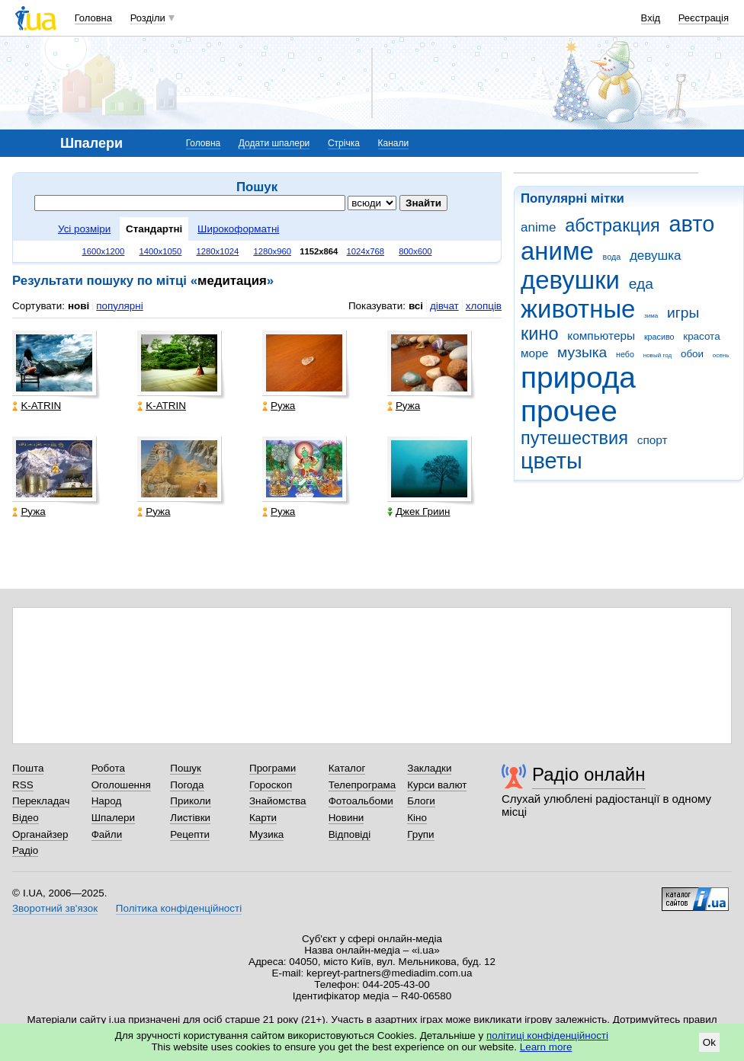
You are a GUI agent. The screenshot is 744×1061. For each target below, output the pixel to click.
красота (701, 336)
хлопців (484, 306)
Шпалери (113, 817)
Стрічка (344, 143)
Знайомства (277, 801)
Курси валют (437, 785)
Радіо (25, 850)
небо (625, 354)
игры (683, 313)
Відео (25, 817)
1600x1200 (103, 251)
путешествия (574, 438)
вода (612, 256)
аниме (557, 251)
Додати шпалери (274, 143)
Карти (263, 817)
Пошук (185, 768)
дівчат (444, 306)
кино (540, 334)
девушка (655, 255)
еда (641, 284)
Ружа (278, 405)
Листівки (190, 817)
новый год (657, 355)
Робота (108, 768)
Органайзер (40, 834)
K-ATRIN (36, 405)
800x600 (415, 251)
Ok (709, 1042)
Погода (187, 785)
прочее (569, 411)
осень (721, 355)
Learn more (546, 1047)
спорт (652, 439)
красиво (659, 336)
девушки (570, 280)
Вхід (651, 18)
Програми (272, 768)
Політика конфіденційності (179, 908)
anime (538, 227)
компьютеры (601, 335)
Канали (393, 143)
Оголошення (121, 785)
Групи (420, 834)
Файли (107, 834)
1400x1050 (160, 251)
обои (692, 354)
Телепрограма (362, 785)
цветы (551, 461)
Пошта (27, 768)
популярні (119, 306)
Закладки (429, 768)
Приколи (190, 801)
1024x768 (366, 251)
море (534, 353)
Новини (346, 817)
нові (78, 306)
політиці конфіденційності (547, 1035)
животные (578, 309)
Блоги (421, 801)
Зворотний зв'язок (55, 908)
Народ (106, 801)
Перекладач (40, 801)
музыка (582, 352)
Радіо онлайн (589, 774)
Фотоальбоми (361, 801)
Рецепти (190, 834)
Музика (266, 834)
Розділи (147, 18)
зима (651, 315)
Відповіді (350, 834)
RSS (23, 785)
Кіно (417, 817)
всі (416, 306)
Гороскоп (270, 785)
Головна (93, 18)
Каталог (347, 768)
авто (692, 224)
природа (578, 377)
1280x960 (272, 251)
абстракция (612, 225)
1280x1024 (217, 251)
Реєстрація (703, 18)
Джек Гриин (419, 511)
